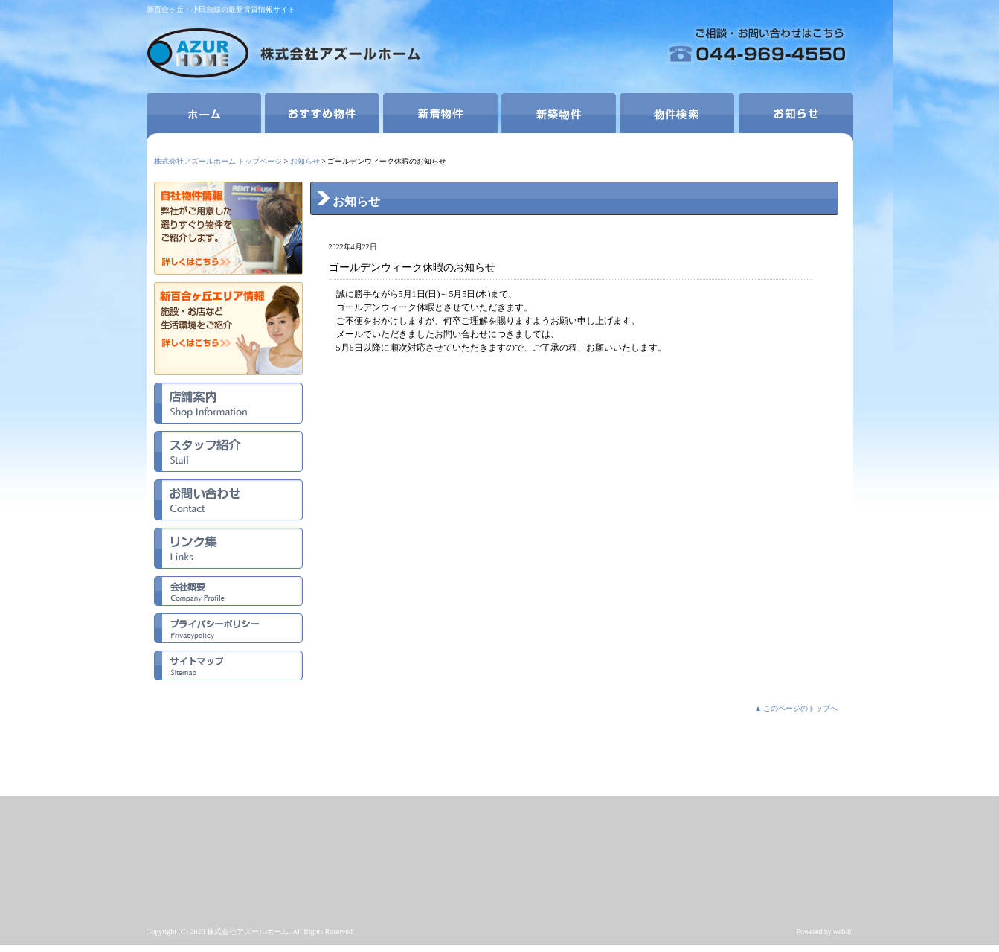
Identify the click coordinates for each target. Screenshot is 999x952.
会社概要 (228, 591)
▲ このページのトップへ (796, 708)
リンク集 (228, 548)
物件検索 (677, 117)
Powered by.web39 (824, 931)
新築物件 (558, 117)
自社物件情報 (228, 228)
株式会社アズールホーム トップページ (218, 161)
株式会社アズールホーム (285, 55)
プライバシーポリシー (228, 628)
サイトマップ (228, 665)
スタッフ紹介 (228, 451)
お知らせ (796, 117)
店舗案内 (228, 403)
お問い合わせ (228, 499)
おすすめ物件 (322, 117)
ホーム (204, 117)
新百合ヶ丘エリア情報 (228, 328)
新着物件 (440, 117)
